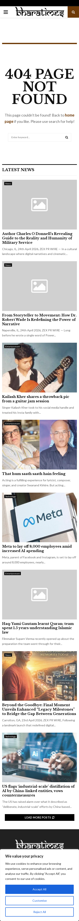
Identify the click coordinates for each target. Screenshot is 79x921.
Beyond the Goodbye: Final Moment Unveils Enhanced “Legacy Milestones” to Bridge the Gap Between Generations (39, 709)
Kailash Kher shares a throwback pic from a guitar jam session (35, 399)
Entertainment (12, 346)
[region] (39, 885)
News (8, 183)
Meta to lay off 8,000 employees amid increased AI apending (37, 548)
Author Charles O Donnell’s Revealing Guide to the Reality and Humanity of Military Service (37, 238)
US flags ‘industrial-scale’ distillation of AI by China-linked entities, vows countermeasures (38, 790)
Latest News (18, 170)
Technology (10, 496)
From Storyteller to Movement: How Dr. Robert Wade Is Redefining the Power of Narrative (39, 319)
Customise (39, 900)
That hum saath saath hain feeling (34, 474)
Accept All (39, 889)
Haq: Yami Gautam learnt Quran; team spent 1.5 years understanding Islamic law (38, 628)
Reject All (39, 912)
